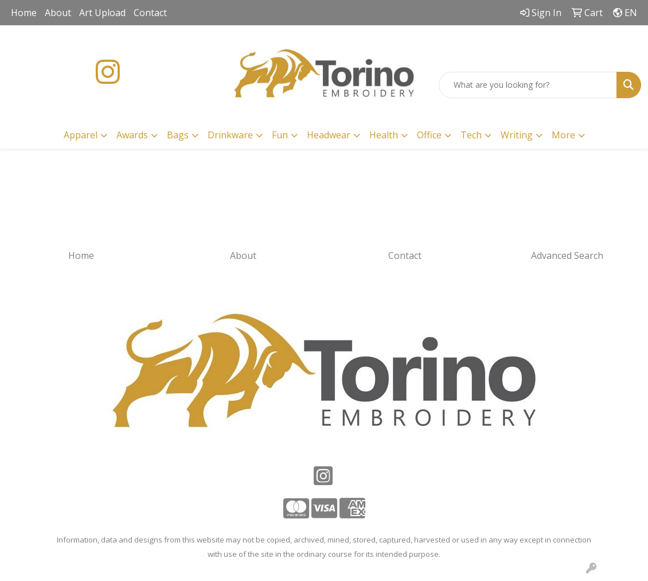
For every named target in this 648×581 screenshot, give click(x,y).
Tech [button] (471, 135)
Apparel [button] (80, 135)
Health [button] (383, 135)
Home (24, 12)
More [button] (563, 135)
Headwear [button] (328, 135)
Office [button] (429, 135)
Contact (150, 12)
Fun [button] (280, 135)
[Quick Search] (528, 85)
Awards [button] (132, 135)
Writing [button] (517, 135)
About (58, 12)
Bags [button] (178, 135)
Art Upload (102, 12)
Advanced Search (567, 255)
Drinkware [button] (230, 135)
